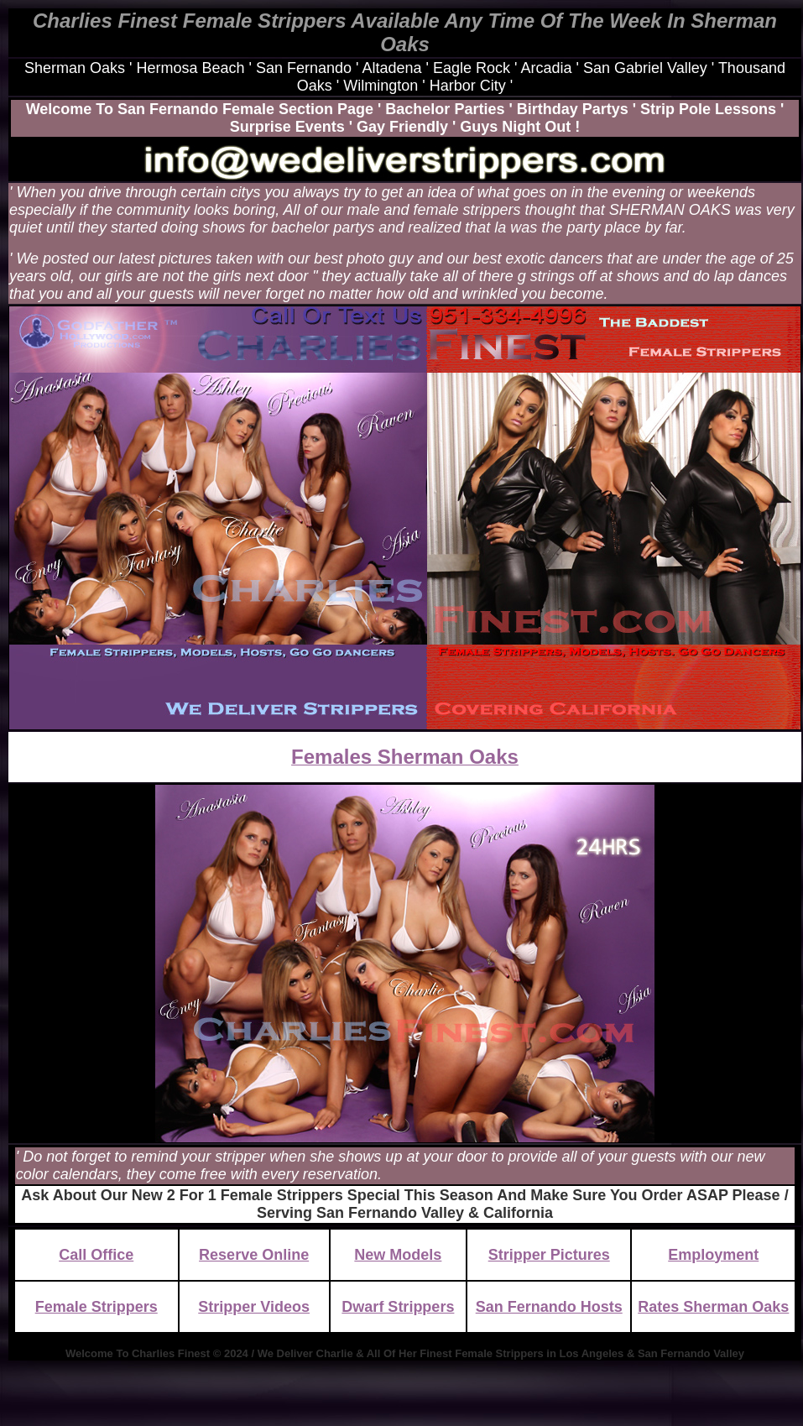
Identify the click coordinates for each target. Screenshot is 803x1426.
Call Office (96, 1254)
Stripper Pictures (549, 1254)
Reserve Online (254, 1254)
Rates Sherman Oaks (713, 1306)
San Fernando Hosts (549, 1306)
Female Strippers (96, 1306)
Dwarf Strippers (398, 1306)
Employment (713, 1254)
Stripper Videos (254, 1306)
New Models (397, 1254)
